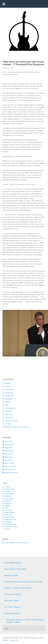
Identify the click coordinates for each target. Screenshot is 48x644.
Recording (8, 417)
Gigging (7, 402)
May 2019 (8, 457)
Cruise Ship (8, 396)
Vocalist (7, 424)
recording (7, 522)
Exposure (7, 503)
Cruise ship (8, 498)
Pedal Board (8, 517)
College (6, 491)
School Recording (10, 526)
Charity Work (8, 489)
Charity (6, 386)
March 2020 (8, 451)
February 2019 (9, 466)
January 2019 (9, 469)
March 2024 (8, 444)
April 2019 (8, 460)
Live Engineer (9, 408)
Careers (7, 383)
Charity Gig (8, 389)
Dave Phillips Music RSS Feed (15, 543)
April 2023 (8, 448)
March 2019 (8, 463)
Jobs (6, 405)
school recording (10, 421)
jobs (5, 508)
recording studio (10, 524)
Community (8, 393)
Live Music (8, 411)
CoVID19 (7, 496)
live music (7, 510)
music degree (9, 512)
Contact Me (12, 640)
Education (8, 399)
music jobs (8, 515)
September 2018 (10, 473)
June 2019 (8, 454)
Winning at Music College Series (16, 427)
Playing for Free (10, 520)
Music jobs (8, 414)
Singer (6, 529)
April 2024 (8, 441)
